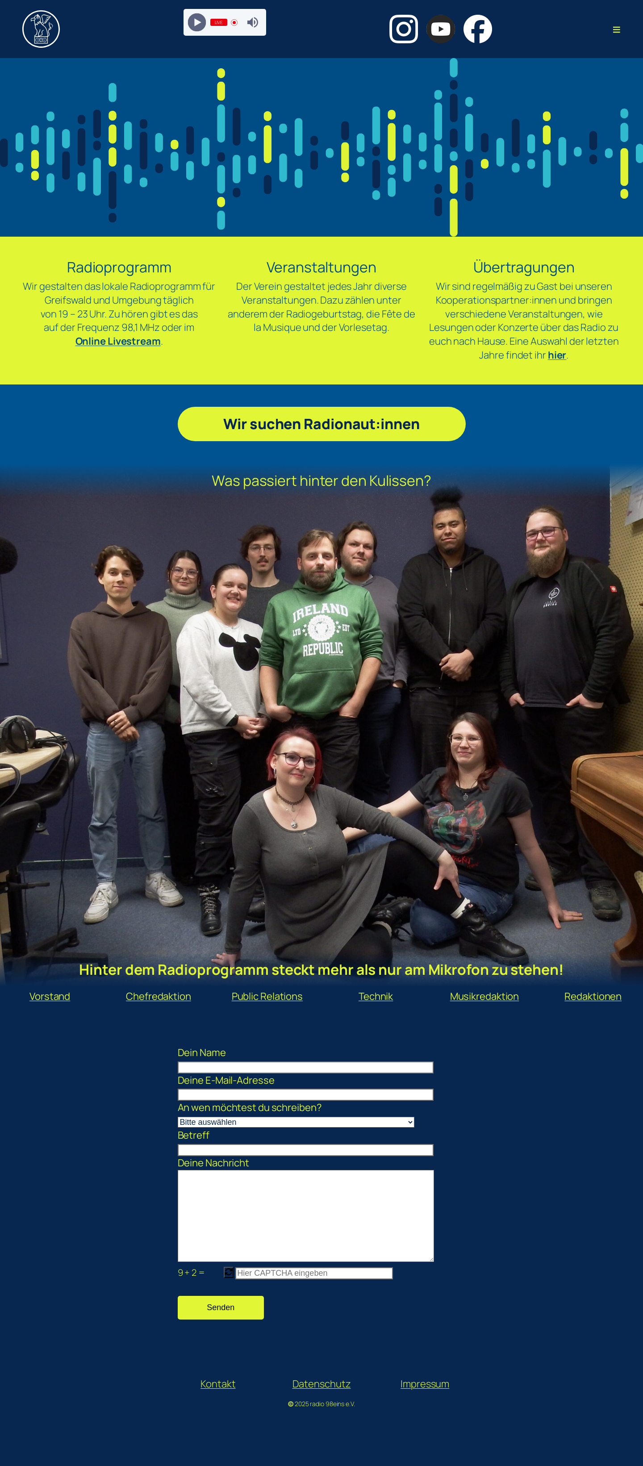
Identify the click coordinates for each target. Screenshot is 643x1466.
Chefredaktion (158, 996)
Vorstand (49, 996)
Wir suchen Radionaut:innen (321, 424)
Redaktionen (593, 996)
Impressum (425, 1401)
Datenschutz (321, 1401)
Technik (376, 996)
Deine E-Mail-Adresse (296, 1087)
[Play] (196, 22)
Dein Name (296, 1059)
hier (557, 355)
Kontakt (217, 1401)
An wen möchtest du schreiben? (296, 1114)
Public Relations (267, 996)
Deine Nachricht (296, 1219)
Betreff (296, 1142)
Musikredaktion (484, 996)
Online (91, 341)
